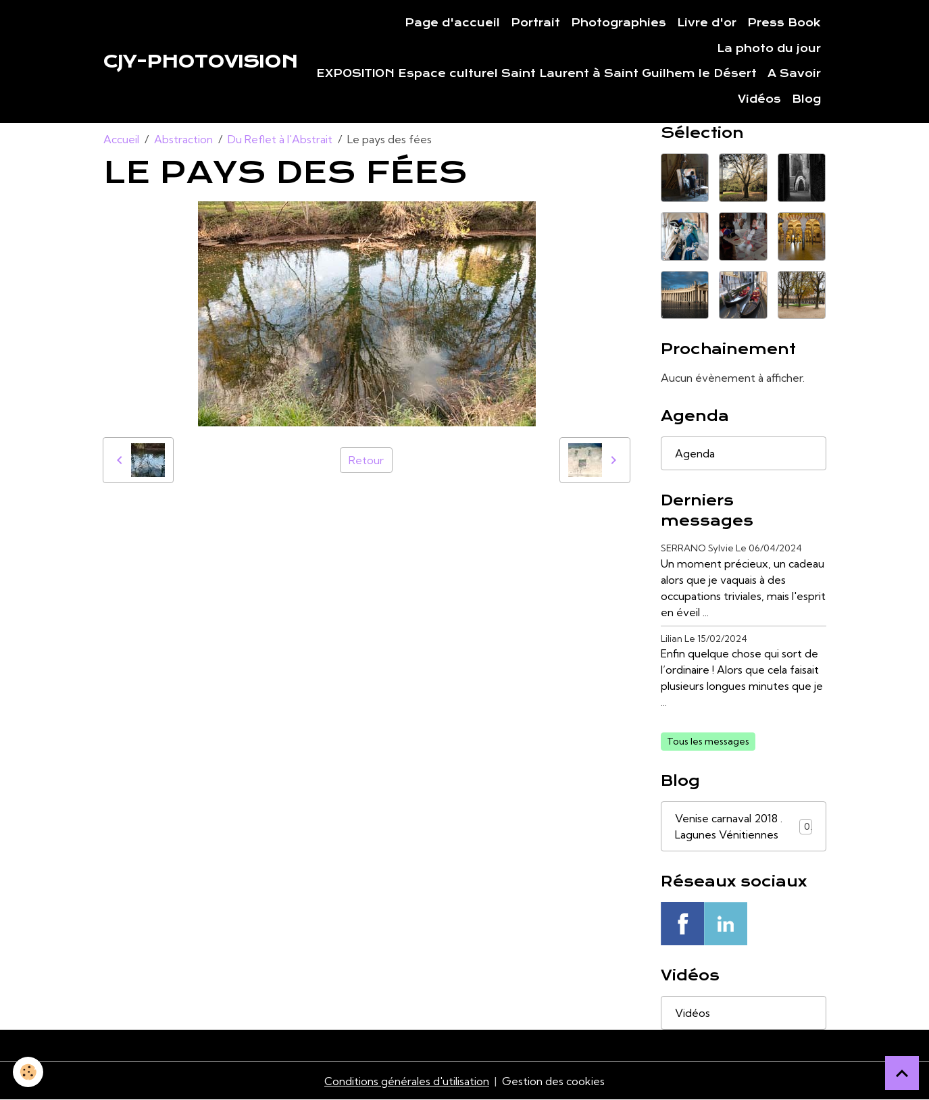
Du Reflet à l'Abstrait (280, 139)
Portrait (535, 23)
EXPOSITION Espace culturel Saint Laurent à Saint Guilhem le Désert (536, 74)
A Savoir (794, 74)
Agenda (695, 453)
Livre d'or (706, 23)
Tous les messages (708, 741)
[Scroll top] (902, 1073)
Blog (806, 99)
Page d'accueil (452, 23)
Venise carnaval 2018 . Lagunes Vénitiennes (743, 826)
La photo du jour (769, 49)
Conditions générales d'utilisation (406, 1081)
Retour (366, 460)
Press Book (784, 23)
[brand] (200, 61)
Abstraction (183, 139)
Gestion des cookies (553, 1081)
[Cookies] (29, 1072)
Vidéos (759, 99)
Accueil (121, 139)
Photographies (618, 23)
